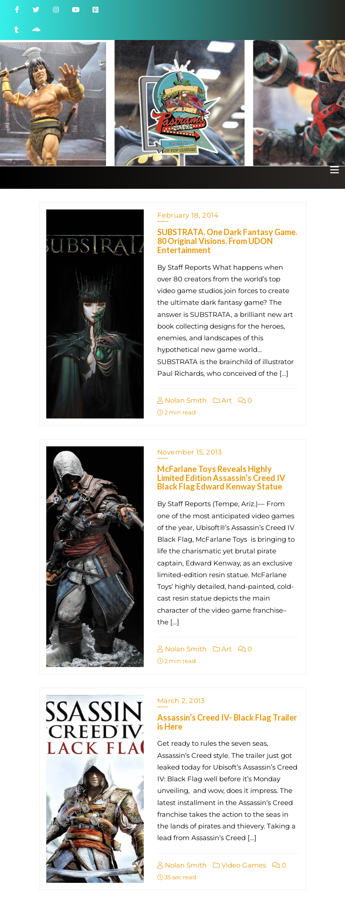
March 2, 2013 (181, 700)
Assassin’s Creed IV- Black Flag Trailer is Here (227, 721)
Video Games (239, 865)
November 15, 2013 (189, 452)
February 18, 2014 (188, 215)
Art (222, 400)
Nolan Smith (182, 400)
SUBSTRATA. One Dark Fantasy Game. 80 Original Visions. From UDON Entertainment (227, 241)
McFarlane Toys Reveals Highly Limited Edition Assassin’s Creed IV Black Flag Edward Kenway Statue (221, 478)
